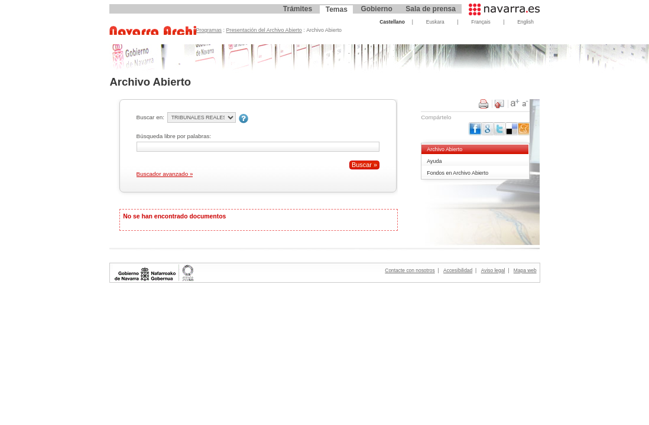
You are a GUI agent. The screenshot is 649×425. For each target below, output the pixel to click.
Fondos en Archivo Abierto (457, 173)
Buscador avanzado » (165, 174)
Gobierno (376, 9)
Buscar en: (150, 117)
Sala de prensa (430, 9)
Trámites (297, 9)
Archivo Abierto (444, 149)
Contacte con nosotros (409, 270)
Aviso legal (493, 270)
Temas (337, 9)
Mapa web (525, 270)
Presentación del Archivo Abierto (264, 30)
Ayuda (434, 161)
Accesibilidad (457, 270)
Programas (209, 30)
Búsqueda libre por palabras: (174, 136)
